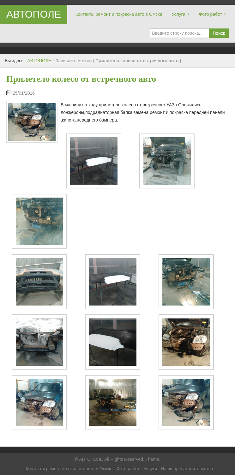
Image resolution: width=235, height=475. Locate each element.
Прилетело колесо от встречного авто (81, 79)
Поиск (219, 33)
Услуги (178, 14)
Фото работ (210, 14)
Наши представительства (187, 468)
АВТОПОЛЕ (33, 14)
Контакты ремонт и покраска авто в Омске (118, 14)
